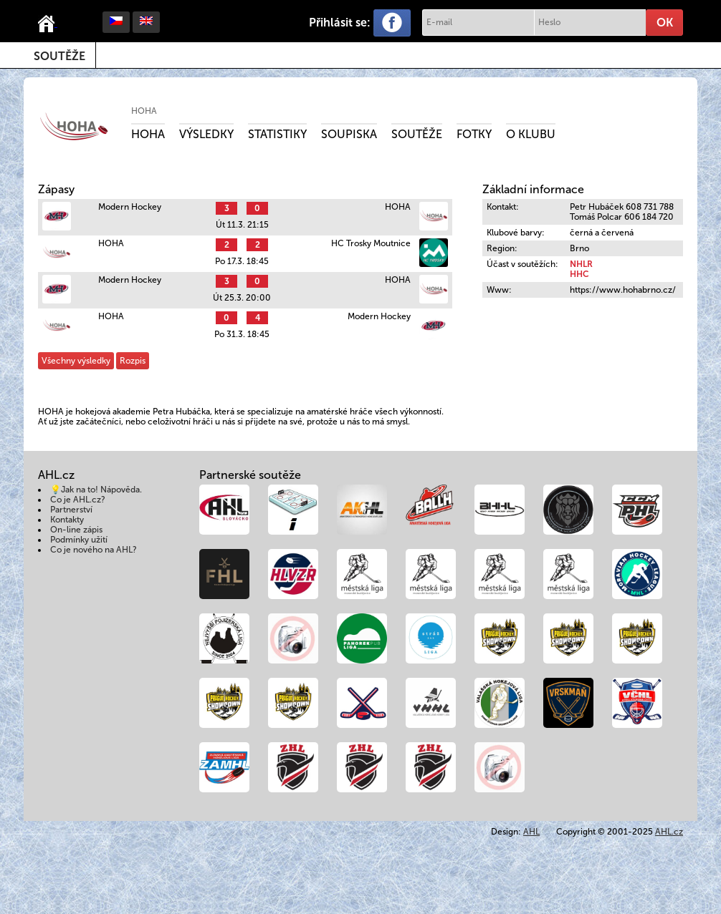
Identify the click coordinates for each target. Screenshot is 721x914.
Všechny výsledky (76, 361)
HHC (579, 274)
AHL (531, 832)
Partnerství (71, 510)
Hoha (148, 134)
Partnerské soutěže (250, 475)
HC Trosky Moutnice (371, 243)
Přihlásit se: (340, 22)
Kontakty (67, 520)
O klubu (530, 134)
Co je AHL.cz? (77, 500)
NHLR (581, 264)
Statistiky (277, 134)
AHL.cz (669, 832)
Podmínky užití (79, 540)
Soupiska (349, 134)
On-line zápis (76, 530)
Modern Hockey (129, 207)
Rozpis (132, 361)
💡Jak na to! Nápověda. (96, 490)
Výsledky (206, 134)
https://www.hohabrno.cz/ (623, 290)
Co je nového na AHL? (93, 550)
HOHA (144, 111)
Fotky (474, 134)
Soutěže (59, 56)
